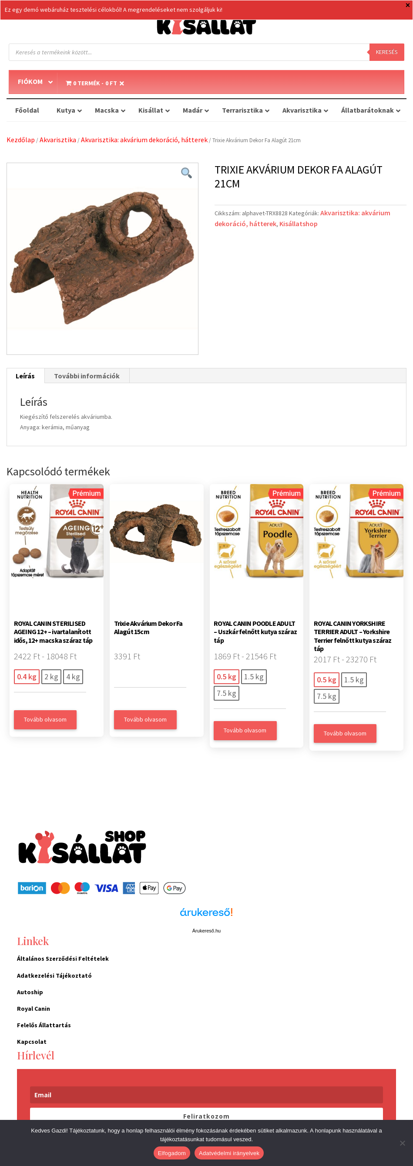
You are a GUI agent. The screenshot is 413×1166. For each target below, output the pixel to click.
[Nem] (402, 1143)
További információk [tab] (87, 375)
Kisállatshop (298, 223)
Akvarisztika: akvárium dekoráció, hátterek (144, 139)
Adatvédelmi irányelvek (229, 1153)
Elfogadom (172, 1153)
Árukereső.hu (206, 930)
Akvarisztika (58, 139)
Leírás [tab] (25, 375)
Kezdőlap (21, 139)
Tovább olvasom (45, 719)
